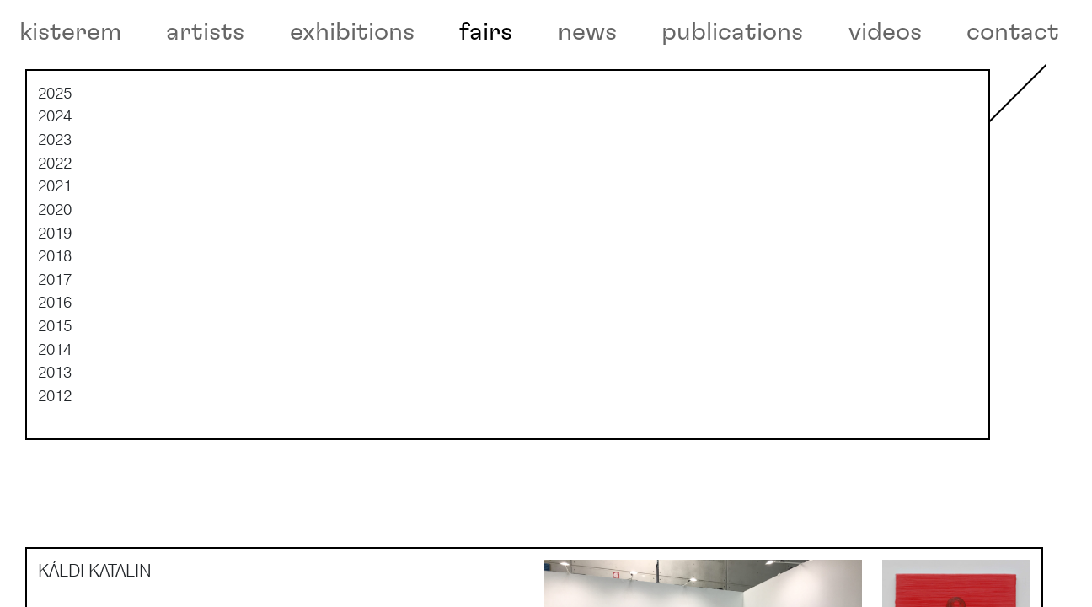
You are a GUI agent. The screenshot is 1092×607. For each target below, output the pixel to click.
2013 (55, 423)
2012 (55, 446)
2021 (55, 237)
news (587, 32)
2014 (55, 399)
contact (1012, 32)
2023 (55, 190)
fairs (485, 32)
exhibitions (352, 32)
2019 (55, 283)
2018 (55, 307)
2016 (55, 353)
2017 (55, 329)
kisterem (70, 32)
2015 (55, 377)
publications (732, 32)
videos (885, 32)
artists (205, 32)
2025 (55, 144)
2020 (55, 260)
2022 (55, 213)
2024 (55, 167)
